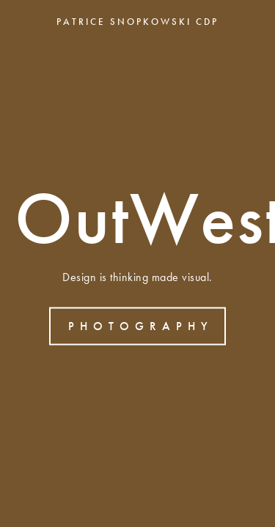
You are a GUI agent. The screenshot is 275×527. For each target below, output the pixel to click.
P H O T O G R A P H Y (138, 325)
